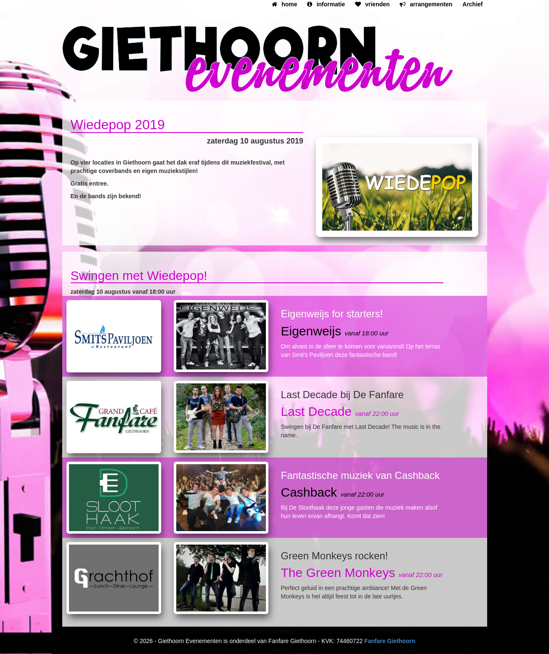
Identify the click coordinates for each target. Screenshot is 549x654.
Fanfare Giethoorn (389, 641)
